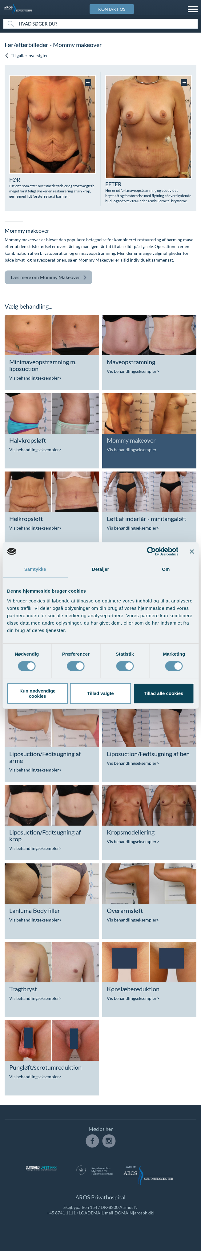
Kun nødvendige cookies (37, 693)
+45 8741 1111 (61, 1212)
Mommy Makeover (49, 277)
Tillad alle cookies (163, 693)
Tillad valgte (100, 693)
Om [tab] (166, 569)
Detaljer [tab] (100, 569)
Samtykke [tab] (35, 569)
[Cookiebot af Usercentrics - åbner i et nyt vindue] (151, 551)
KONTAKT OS (111, 9)
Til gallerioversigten (27, 55)
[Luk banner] (192, 551)
